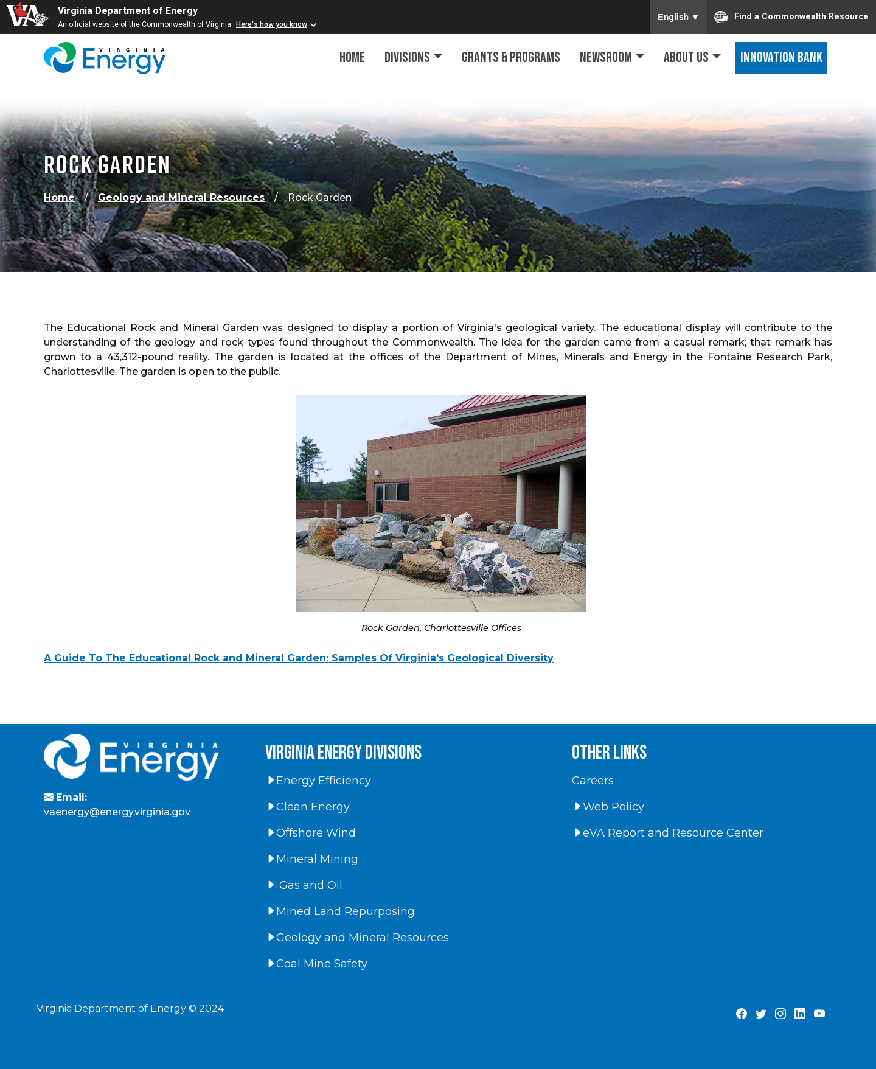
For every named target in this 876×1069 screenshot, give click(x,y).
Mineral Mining (311, 859)
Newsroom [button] (606, 57)
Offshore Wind (310, 833)
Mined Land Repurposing (340, 911)
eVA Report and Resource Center (667, 833)
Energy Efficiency (318, 780)
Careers (593, 780)
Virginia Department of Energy (128, 10)
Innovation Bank (781, 57)
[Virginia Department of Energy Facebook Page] (741, 1014)
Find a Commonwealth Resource (791, 17)
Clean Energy (307, 806)
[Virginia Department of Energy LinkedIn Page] (799, 1014)
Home (352, 57)
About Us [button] (686, 57)
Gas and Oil (303, 885)
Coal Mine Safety (316, 963)
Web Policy (608, 806)
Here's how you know (271, 24)
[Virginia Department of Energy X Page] (761, 1014)
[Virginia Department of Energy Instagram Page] (780, 1014)
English (679, 17)
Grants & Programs (511, 57)
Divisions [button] (407, 57)
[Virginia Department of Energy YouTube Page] (819, 1014)
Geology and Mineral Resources (181, 197)
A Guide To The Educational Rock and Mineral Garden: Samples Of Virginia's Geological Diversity (299, 658)
